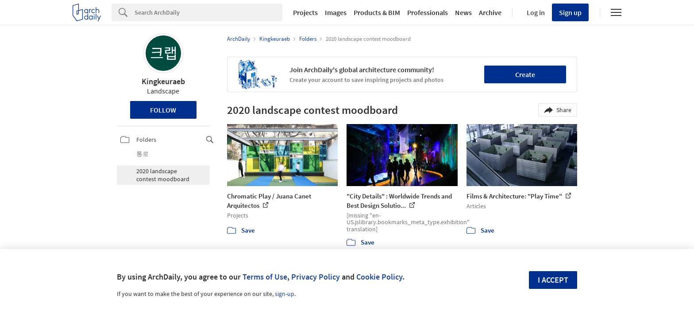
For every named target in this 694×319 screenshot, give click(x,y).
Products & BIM (377, 12)
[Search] (208, 12)
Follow (163, 109)
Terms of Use (265, 277)
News (463, 12)
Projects (305, 12)
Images (336, 12)
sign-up (284, 294)
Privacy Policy (315, 277)
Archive (490, 12)
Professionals (427, 12)
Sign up (570, 12)
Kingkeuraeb (163, 81)
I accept (553, 280)
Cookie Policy (379, 277)
